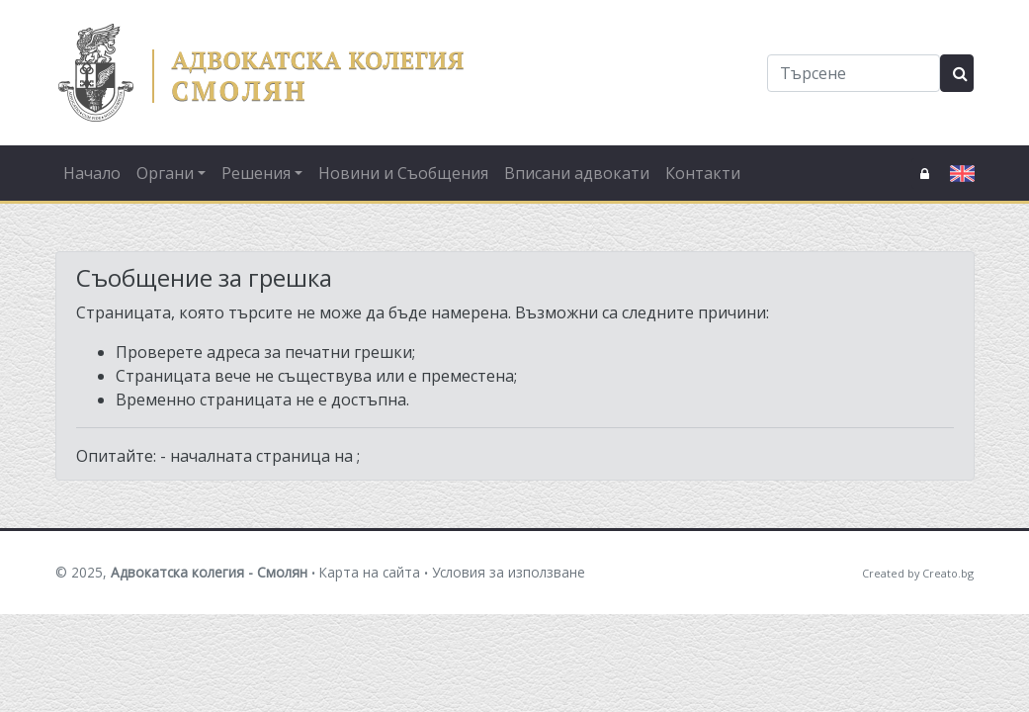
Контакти (702, 173)
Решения (256, 173)
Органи (165, 173)
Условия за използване (508, 572)
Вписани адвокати (576, 173)
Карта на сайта (369, 572)
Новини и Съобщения (403, 173)
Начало (92, 173)
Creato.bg (948, 573)
